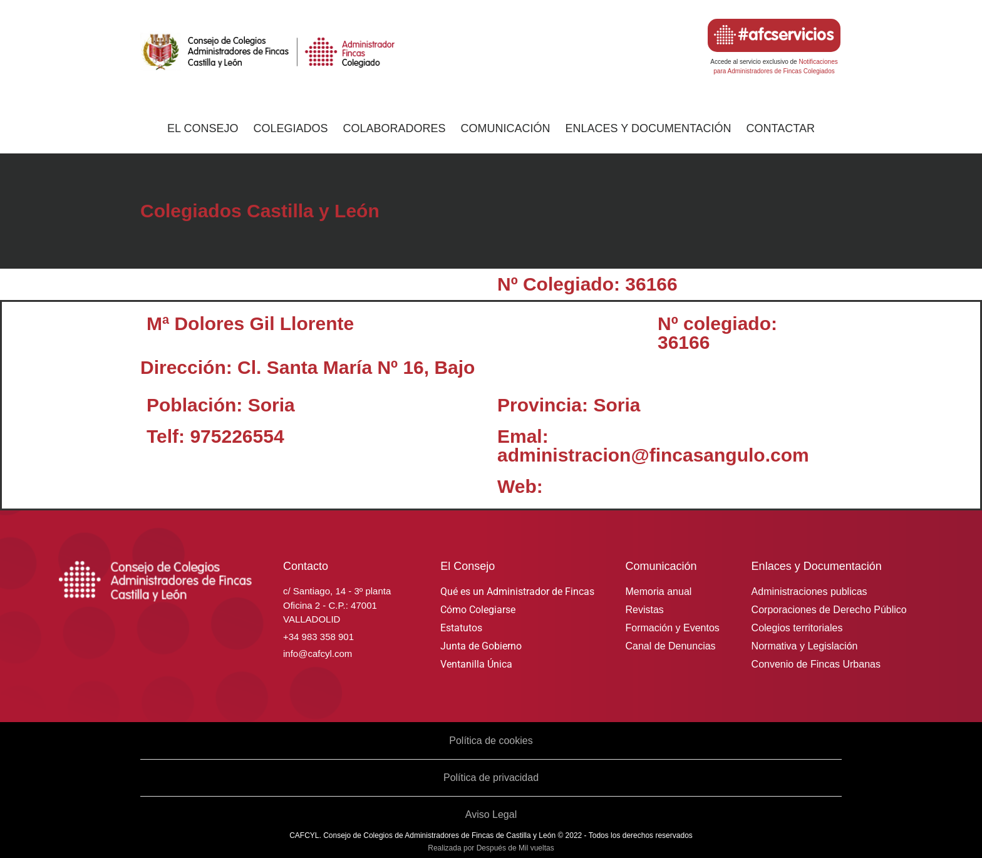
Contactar (781, 128)
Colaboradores (394, 128)
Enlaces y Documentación (648, 128)
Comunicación (505, 128)
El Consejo (202, 128)
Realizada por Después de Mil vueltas (491, 848)
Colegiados (290, 128)
